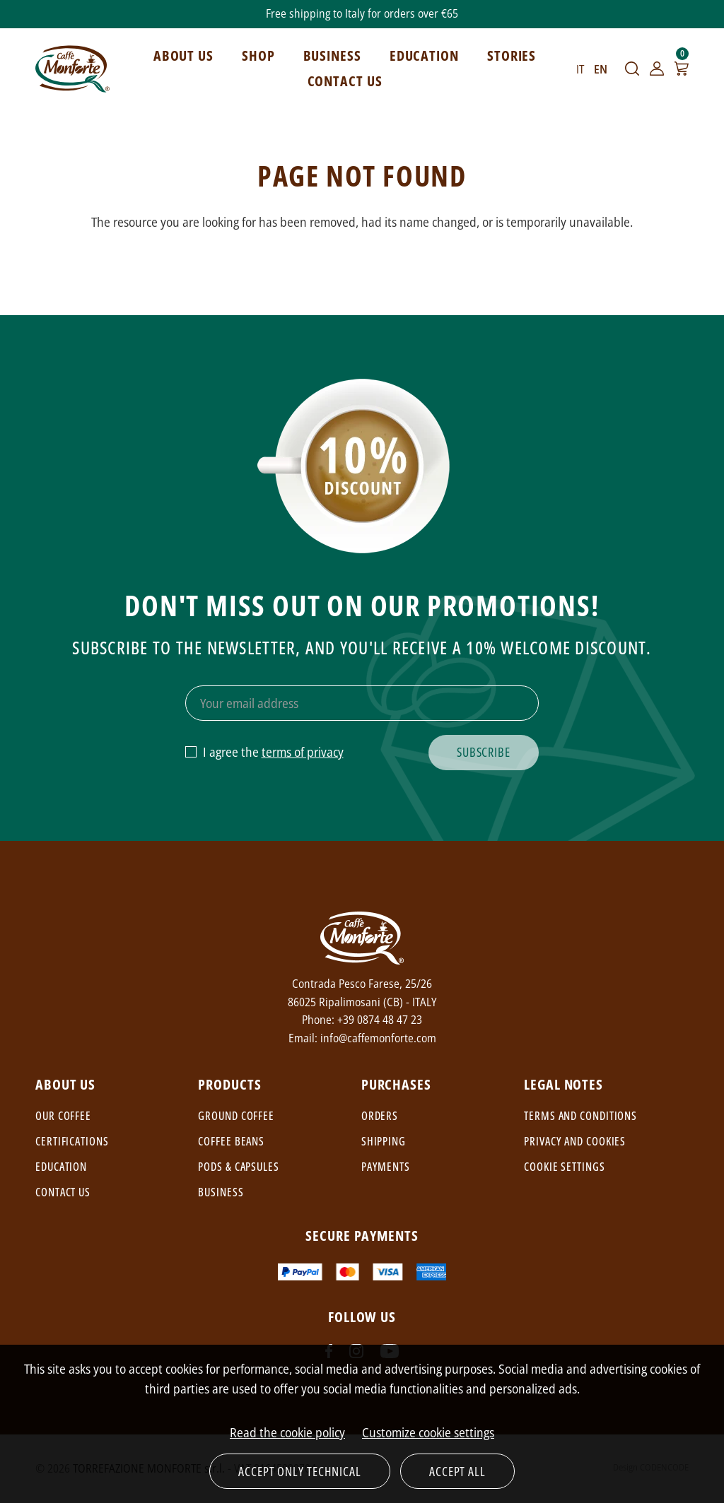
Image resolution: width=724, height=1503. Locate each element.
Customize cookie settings (428, 1432)
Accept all (457, 1471)
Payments (385, 1166)
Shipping (383, 1141)
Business (220, 1192)
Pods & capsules (238, 1166)
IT (580, 69)
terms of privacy (303, 751)
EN (600, 69)
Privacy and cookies (575, 1141)
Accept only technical (299, 1471)
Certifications (72, 1141)
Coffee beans (231, 1141)
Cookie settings (564, 1166)
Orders (379, 1116)
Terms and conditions (580, 1116)
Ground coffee (236, 1116)
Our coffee (63, 1116)
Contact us (62, 1192)
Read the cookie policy (287, 1432)
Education (61, 1166)
